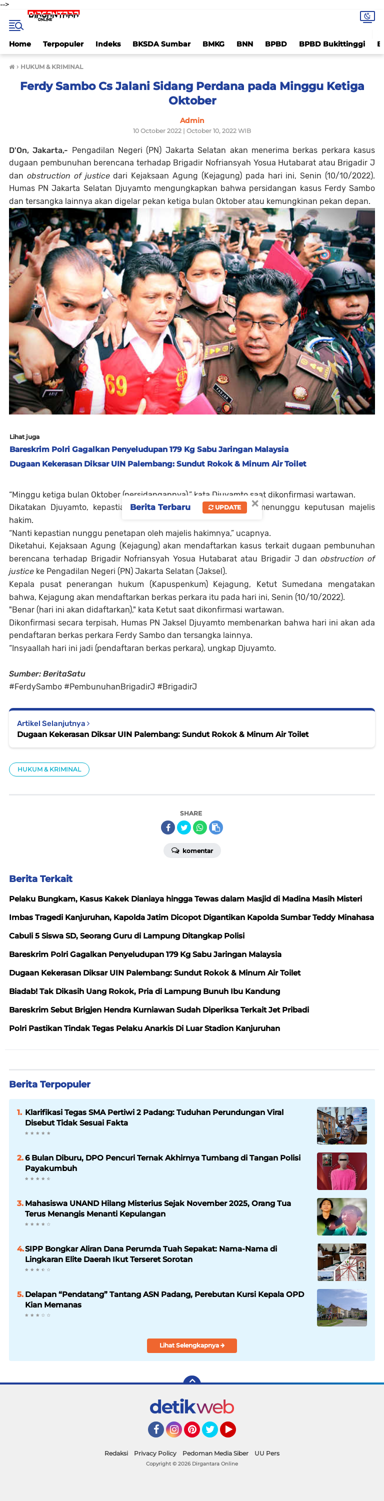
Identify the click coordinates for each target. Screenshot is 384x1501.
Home (20, 44)
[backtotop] (192, 1385)
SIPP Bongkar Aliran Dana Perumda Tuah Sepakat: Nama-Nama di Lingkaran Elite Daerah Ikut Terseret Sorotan (151, 1254)
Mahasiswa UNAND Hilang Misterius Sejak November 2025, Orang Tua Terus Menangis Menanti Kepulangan (158, 1208)
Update (224, 507)
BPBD (276, 44)
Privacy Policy (155, 1453)
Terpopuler (63, 44)
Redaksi (116, 1453)
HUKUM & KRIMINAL (49, 769)
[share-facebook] (168, 827)
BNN (244, 44)
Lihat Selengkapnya (192, 1345)
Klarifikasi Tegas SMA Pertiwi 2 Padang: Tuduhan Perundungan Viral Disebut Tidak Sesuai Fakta (154, 1118)
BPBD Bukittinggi (332, 44)
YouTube (235, 1434)
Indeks (108, 44)
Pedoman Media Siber (215, 1453)
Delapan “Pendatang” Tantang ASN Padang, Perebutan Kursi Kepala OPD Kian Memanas (164, 1300)
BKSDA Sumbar (161, 44)
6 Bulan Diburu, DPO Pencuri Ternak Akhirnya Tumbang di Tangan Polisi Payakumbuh (162, 1163)
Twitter (214, 1434)
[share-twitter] (184, 827)
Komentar (192, 850)
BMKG (213, 44)
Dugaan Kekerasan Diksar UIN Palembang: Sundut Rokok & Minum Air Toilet (162, 734)
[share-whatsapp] (200, 827)
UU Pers (267, 1453)
